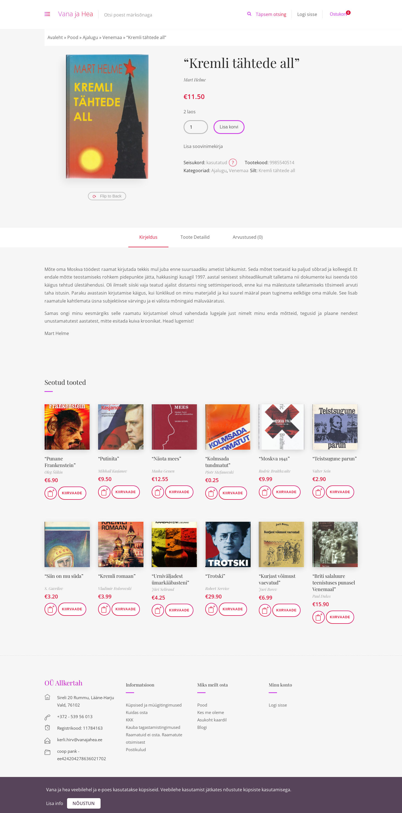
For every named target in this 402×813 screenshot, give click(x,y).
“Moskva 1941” (274, 458)
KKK (129, 718)
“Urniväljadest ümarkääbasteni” (170, 578)
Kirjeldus (148, 237)
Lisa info (54, 803)
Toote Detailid (195, 237)
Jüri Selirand (163, 588)
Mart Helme (195, 80)
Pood (72, 37)
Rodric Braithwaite (274, 471)
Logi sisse (307, 14)
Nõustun (84, 803)
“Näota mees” (166, 458)
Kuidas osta (137, 711)
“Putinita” (109, 458)
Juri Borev (268, 588)
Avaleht (55, 37)
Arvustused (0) (248, 237)
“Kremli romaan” (117, 575)
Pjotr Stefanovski (219, 471)
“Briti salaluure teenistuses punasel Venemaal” (333, 581)
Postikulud (136, 748)
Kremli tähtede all (277, 170)
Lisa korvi (229, 127)
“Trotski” (215, 575)
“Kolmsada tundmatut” (217, 461)
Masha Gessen (163, 471)
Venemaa (112, 37)
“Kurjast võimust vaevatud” (277, 578)
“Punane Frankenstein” (60, 461)
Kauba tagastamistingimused (153, 726)
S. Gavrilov (54, 587)
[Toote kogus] (196, 127)
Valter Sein (321, 471)
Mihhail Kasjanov (112, 471)
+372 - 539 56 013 (75, 715)
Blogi (202, 726)
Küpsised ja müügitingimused (154, 703)
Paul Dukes (321, 594)
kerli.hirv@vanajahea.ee (79, 738)
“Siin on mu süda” (64, 575)
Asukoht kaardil (212, 718)
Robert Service (217, 587)
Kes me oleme (210, 711)
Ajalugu (90, 37)
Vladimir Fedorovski (114, 587)
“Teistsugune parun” (334, 458)
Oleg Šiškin (54, 471)
